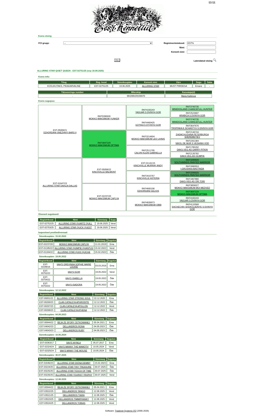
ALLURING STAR (150, 86)
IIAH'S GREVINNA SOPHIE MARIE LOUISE (74, 265)
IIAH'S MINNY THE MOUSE (73, 350)
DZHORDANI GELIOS (148, 191)
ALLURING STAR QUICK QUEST (75, 227)
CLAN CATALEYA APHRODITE (74, 302)
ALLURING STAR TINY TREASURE (73, 367)
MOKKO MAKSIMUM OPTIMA (104, 145)
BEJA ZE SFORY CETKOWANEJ (74, 322)
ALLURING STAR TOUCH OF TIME (73, 371)
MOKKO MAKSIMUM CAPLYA (104, 198)
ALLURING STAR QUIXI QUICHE (74, 252)
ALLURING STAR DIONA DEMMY (73, 363)
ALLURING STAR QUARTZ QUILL (75, 223)
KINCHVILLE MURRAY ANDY (148, 165)
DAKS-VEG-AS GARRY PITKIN (192, 149)
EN (210, 2)
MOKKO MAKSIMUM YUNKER (104, 118)
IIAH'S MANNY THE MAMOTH (74, 346)
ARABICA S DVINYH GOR (192, 115)
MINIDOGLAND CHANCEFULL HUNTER (192, 109)
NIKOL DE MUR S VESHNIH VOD (192, 143)
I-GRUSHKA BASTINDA (192, 168)
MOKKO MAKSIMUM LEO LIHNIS (148, 139)
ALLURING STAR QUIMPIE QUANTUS (74, 248)
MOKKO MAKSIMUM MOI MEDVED (192, 188)
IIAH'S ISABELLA (74, 278)
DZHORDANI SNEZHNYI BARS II (59, 132)
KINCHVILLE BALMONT (104, 172)
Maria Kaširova (188, 96)
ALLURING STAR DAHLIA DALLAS (60, 186)
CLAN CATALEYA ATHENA (74, 310)
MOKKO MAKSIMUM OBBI (148, 205)
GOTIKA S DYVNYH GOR (148, 125)
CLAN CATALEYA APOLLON (74, 306)
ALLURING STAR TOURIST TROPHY (73, 375)
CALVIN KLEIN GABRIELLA (148, 153)
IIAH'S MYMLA (73, 342)
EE (213, 2)
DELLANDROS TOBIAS (74, 403)
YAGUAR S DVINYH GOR (148, 112)
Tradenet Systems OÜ (125, 411)
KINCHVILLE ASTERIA (148, 178)
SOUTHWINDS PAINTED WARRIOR (192, 162)
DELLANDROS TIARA (74, 395)
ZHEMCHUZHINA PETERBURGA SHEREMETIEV (192, 135)
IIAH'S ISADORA (74, 284)
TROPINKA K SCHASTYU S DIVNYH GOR (192, 128)
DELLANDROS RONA (74, 326)
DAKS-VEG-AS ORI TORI (192, 181)
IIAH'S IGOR (74, 272)
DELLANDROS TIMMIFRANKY (74, 399)
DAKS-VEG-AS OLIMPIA (192, 156)
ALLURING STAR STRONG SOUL (74, 298)
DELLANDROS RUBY (73, 330)
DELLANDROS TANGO (73, 391)
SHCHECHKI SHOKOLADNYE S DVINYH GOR (192, 208)
